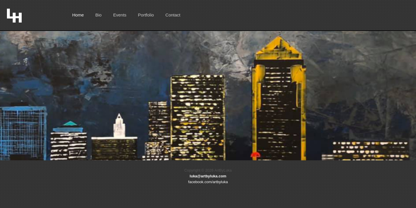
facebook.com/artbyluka (208, 182)
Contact (173, 14)
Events (120, 14)
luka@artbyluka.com (208, 176)
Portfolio (146, 14)
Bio (98, 14)
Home (78, 14)
